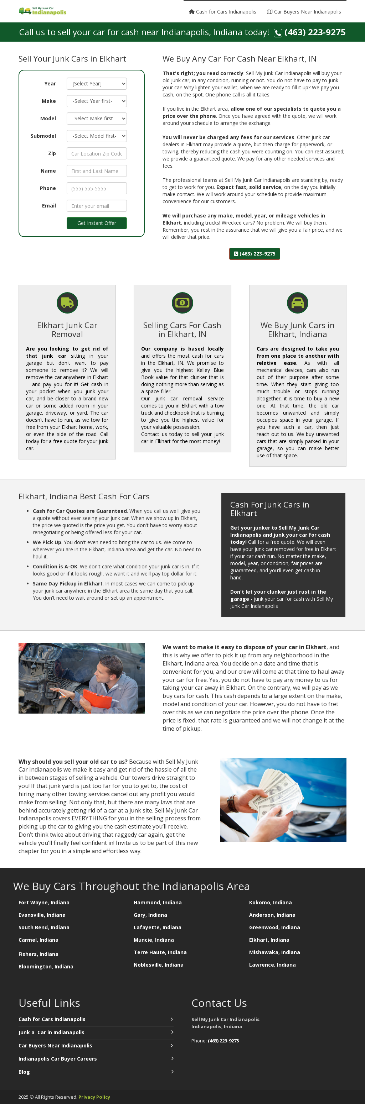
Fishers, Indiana (38, 954)
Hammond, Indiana (158, 902)
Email (49, 205)
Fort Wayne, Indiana (44, 902)
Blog (24, 1071)
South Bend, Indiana (44, 927)
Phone (48, 188)
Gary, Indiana (150, 914)
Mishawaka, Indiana (274, 952)
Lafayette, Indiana (157, 927)
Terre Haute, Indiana (160, 952)
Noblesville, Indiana (159, 964)
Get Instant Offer (96, 223)
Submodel (43, 135)
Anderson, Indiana (272, 914)
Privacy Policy (94, 1097)
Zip (52, 153)
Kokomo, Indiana (270, 902)
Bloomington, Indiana (46, 966)
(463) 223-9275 (315, 32)
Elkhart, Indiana (269, 939)
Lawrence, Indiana (272, 964)
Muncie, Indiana (154, 939)
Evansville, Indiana (42, 914)
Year (50, 83)
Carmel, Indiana (39, 939)
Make (49, 101)
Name (48, 170)
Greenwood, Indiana (274, 927)
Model (48, 118)
